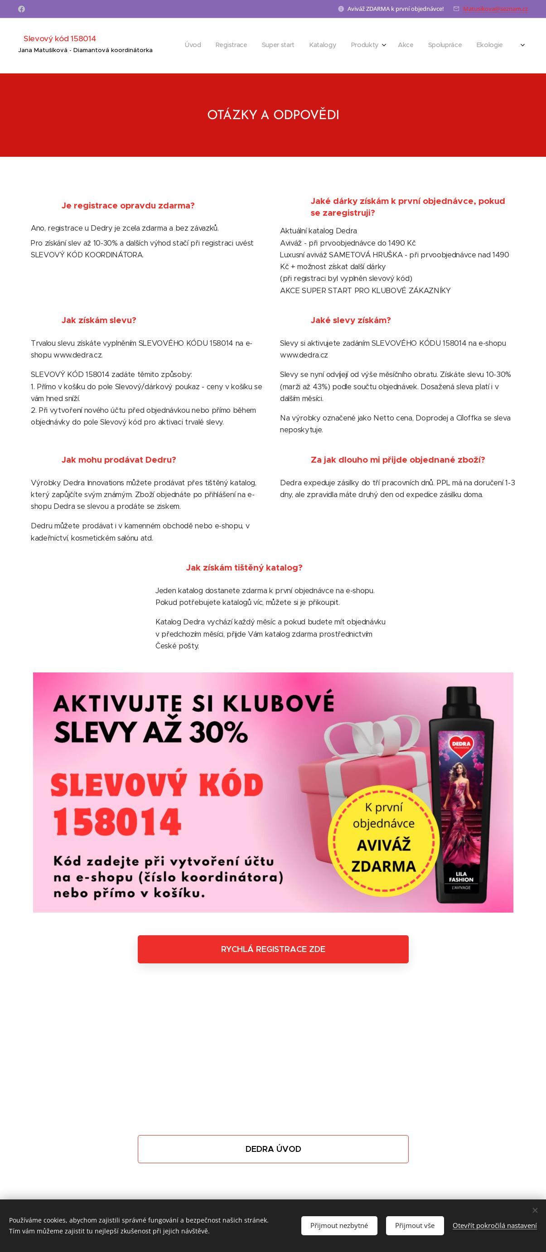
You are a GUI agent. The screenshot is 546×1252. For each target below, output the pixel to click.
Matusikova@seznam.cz (495, 9)
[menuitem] (265, 45)
